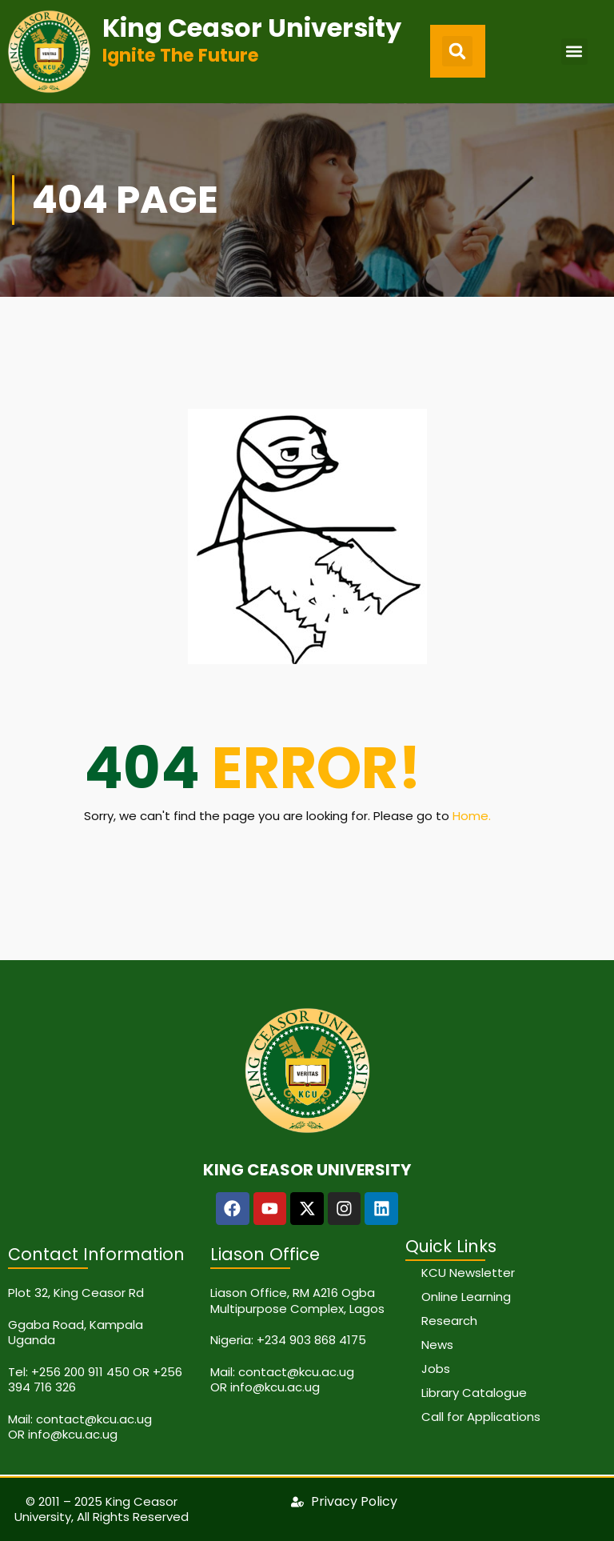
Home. (472, 815)
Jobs (435, 1368)
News (437, 1344)
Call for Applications (480, 1416)
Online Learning (466, 1296)
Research (449, 1320)
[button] (457, 51)
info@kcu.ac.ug (73, 1434)
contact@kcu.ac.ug (94, 1419)
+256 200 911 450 (80, 1371)
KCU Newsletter (468, 1272)
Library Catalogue (474, 1392)
